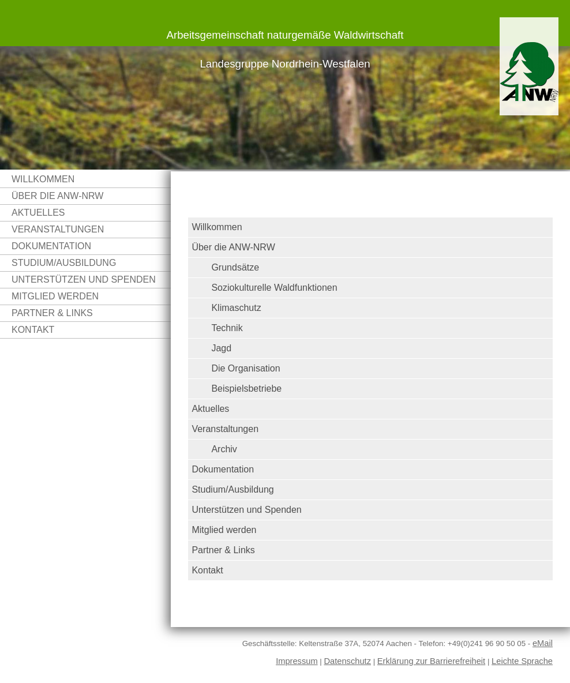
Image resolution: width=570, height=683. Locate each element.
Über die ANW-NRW (57, 196)
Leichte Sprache (522, 661)
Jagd (221, 348)
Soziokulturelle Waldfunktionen (274, 287)
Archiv (224, 449)
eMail (542, 643)
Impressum (296, 661)
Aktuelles (38, 212)
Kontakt (33, 330)
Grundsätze (235, 267)
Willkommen (43, 179)
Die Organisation (245, 368)
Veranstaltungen (58, 229)
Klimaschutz (236, 308)
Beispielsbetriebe (246, 388)
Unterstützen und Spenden (84, 279)
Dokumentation (51, 246)
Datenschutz (347, 661)
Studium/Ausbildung (64, 263)
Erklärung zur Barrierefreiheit (431, 661)
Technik (226, 328)
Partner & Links (52, 313)
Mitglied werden (55, 296)
